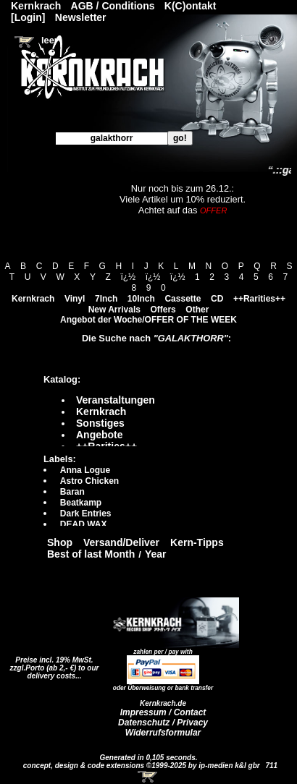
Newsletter (80, 17)
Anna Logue (85, 470)
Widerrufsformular (163, 733)
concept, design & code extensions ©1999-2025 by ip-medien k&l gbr (142, 766)
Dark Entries (86, 513)
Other (197, 309)
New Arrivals (114, 309)
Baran (72, 492)
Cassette (182, 299)
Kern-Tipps (197, 542)
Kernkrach (33, 299)
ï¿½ (127, 277)
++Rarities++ (259, 299)
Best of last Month (91, 554)
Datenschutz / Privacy (163, 722)
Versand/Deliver (121, 542)
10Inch (141, 299)
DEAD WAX (83, 524)
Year (156, 554)
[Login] (28, 17)
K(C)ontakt (190, 6)
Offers (162, 309)
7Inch (106, 299)
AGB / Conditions (113, 6)
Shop (59, 542)
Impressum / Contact (163, 712)
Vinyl (74, 299)
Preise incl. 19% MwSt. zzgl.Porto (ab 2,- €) (51, 664)
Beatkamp (80, 503)
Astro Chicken (89, 481)
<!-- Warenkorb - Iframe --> (148, 777)
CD (217, 299)
